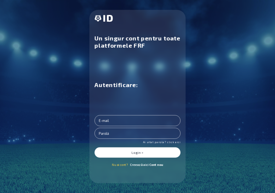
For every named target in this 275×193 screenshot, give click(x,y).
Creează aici (146, 164)
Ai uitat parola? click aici (161, 141)
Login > (137, 152)
